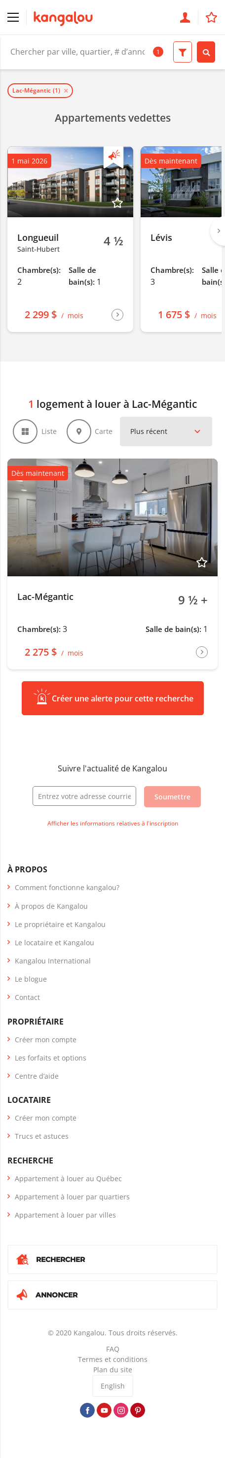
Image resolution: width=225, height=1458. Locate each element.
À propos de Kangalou (51, 906)
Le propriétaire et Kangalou (60, 924)
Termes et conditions (113, 1359)
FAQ (112, 1349)
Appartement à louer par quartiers (72, 1196)
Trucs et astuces (42, 1136)
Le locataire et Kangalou (54, 942)
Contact (27, 997)
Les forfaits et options (50, 1057)
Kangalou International (53, 960)
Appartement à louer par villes (65, 1215)
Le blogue (31, 979)
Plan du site (112, 1369)
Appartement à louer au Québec (68, 1178)
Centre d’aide (37, 1076)
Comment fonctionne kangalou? (67, 887)
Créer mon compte (45, 1039)
